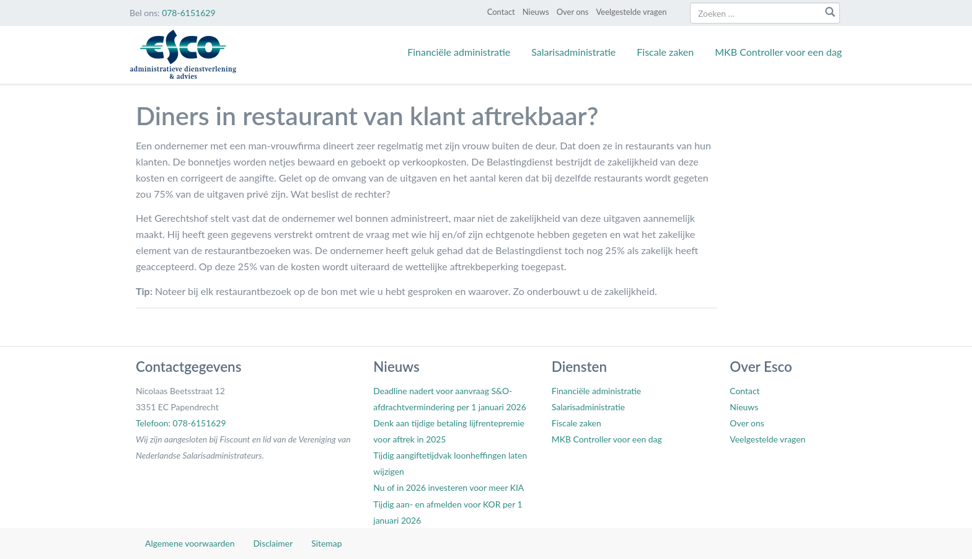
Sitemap (326, 543)
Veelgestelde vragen (631, 12)
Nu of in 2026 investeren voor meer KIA (448, 487)
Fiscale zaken (665, 52)
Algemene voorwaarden (189, 543)
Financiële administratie (458, 52)
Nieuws (536, 12)
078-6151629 (188, 12)
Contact (501, 12)
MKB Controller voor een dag (778, 52)
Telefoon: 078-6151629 (181, 423)
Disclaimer (273, 543)
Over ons (573, 12)
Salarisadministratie (573, 52)
